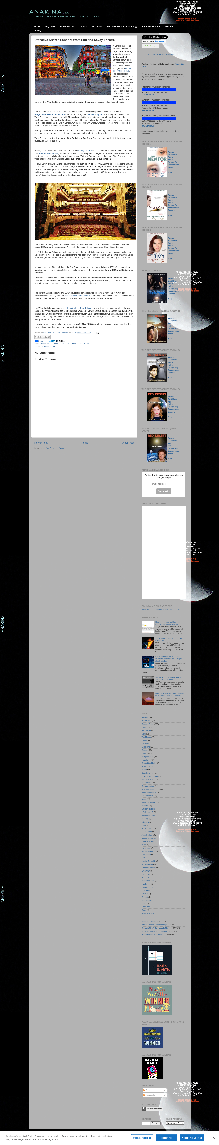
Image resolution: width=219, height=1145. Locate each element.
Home (37, 26)
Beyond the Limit (46, 344)
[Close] (213, 1137)
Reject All (166, 1138)
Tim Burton (146, 890)
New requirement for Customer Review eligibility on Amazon (167, 623)
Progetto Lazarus (149, 921)
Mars (144, 734)
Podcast (145, 806)
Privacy (37, 31)
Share (39, 341)
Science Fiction (148, 724)
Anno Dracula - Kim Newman (153, 935)
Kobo (170, 160)
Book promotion (148, 786)
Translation (146, 760)
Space (144, 770)
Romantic (145, 877)
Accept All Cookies (192, 1138)
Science (145, 750)
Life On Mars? (147, 812)
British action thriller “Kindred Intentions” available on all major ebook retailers (168, 659)
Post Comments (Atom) (55, 448)
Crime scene (147, 832)
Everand (171, 167)
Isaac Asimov (147, 900)
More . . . (171, 172)
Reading (145, 819)
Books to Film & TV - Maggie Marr (155, 928)
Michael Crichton (148, 779)
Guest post (146, 766)
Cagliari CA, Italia (49, 346)
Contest (145, 897)
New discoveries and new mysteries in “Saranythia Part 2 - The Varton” (169, 694)
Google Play (173, 162)
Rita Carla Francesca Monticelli (161, 54)
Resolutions (146, 783)
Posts (146, 1090)
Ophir (144, 904)
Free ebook (146, 855)
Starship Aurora (148, 913)
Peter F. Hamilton (149, 792)
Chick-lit (145, 894)
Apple (170, 157)
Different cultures (148, 809)
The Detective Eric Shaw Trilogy (122, 26)
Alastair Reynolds (149, 861)
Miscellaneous (147, 796)
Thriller (86, 344)
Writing (144, 740)
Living (144, 825)
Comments (149, 1095)
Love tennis (146, 848)
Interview (145, 822)
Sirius (144, 910)
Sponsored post (148, 881)
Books (84, 26)
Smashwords (173, 165)
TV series (145, 743)
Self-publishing (148, 757)
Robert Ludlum (148, 828)
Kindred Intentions (151, 26)
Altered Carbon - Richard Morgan (155, 925)
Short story (146, 907)
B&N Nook (172, 154)
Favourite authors (149, 868)
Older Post (128, 442)
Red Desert (96, 26)
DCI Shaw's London (75, 344)
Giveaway (146, 871)
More (170, 458)
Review (145, 717)
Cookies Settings (150, 46)
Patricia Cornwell (148, 815)
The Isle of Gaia (148, 841)
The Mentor (146, 737)
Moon (144, 799)
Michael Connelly (149, 851)
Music (144, 858)
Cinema (145, 753)
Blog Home (50, 26)
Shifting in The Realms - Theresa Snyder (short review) (168, 678)
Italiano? (169, 26)
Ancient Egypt (147, 864)
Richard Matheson (149, 838)
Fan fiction (146, 884)
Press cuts (146, 874)
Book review (147, 721)
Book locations (60, 344)
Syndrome (146, 747)
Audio (144, 845)
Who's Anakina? (68, 26)
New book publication (150, 789)
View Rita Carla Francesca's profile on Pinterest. (161, 610)
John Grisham (147, 835)
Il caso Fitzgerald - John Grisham (155, 931)
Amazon (171, 152)
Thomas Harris (148, 887)
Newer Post (41, 442)
